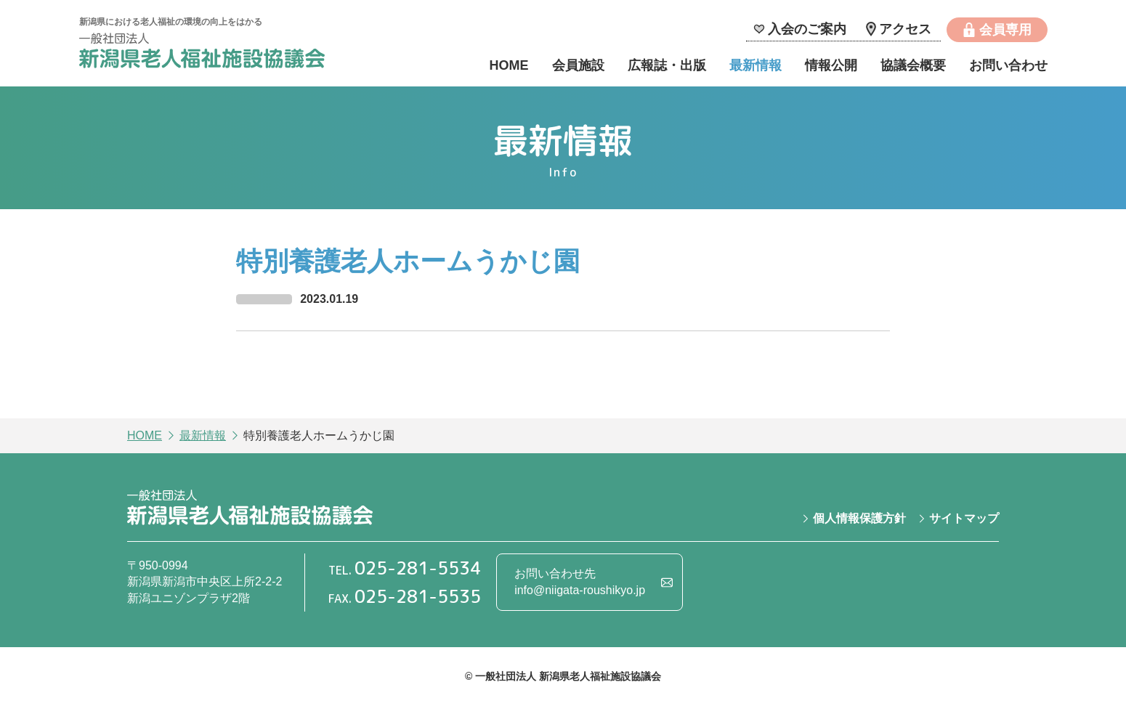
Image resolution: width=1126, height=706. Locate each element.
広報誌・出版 (667, 65)
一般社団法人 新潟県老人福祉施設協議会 (202, 53)
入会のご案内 (807, 29)
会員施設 (578, 65)
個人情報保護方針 (859, 518)
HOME (509, 65)
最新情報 (755, 65)
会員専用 (1005, 30)
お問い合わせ (1008, 65)
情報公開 (831, 65)
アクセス (905, 29)
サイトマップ (964, 518)
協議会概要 (913, 65)
